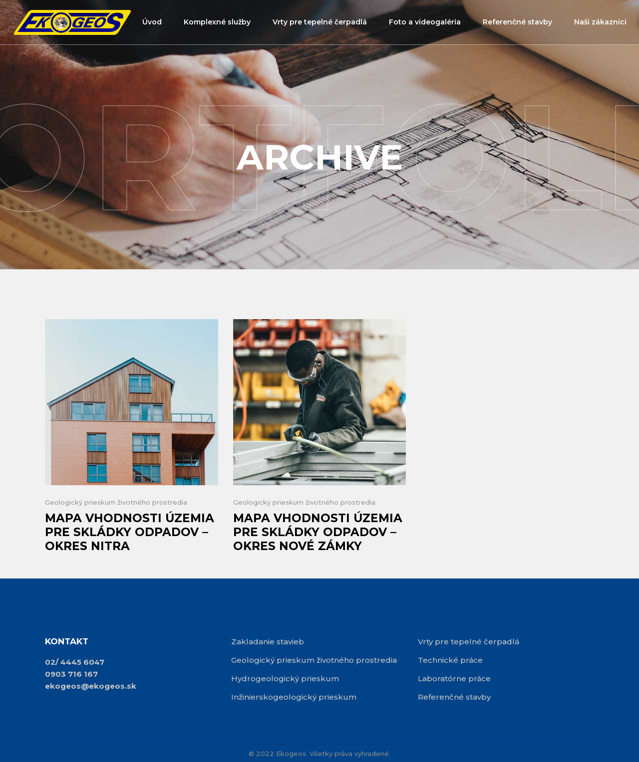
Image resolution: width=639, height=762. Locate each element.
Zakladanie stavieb (267, 641)
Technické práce (450, 660)
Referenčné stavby (454, 697)
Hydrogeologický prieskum (285, 678)
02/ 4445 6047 (74, 662)
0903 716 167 (71, 674)
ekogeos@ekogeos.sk (90, 686)
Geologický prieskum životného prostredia (116, 502)
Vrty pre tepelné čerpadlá (468, 641)
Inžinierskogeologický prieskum (293, 697)
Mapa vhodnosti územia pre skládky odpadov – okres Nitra (129, 532)
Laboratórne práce (454, 678)
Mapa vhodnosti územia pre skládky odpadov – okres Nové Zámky (317, 532)
